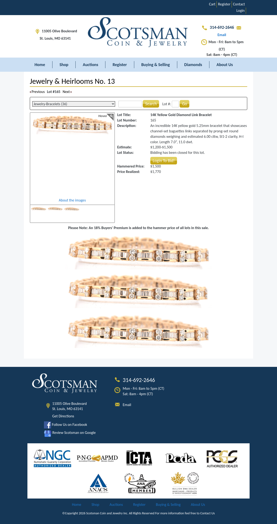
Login (240, 10)
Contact (239, 4)
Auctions (90, 64)
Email (127, 404)
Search (151, 103)
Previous (37, 91)
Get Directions (63, 416)
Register (224, 4)
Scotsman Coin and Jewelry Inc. (107, 513)
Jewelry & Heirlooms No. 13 (72, 81)
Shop (64, 64)
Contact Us (207, 513)
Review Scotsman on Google (70, 432)
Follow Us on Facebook (65, 424)
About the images (72, 200)
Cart (212, 4)
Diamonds (193, 64)
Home (40, 64)
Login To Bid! (164, 160)
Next (67, 91)
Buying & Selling (155, 64)
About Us (224, 64)
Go (184, 103)
